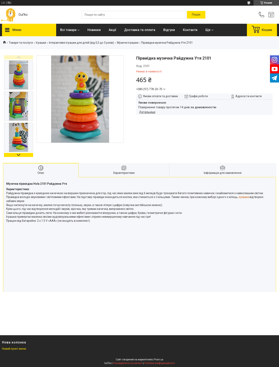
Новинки (94, 30)
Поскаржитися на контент (127, 363)
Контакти (190, 30)
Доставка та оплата (139, 30)
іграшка (244, 197)
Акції (112, 30)
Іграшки (41, 42)
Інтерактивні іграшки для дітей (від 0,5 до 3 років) (81, 42)
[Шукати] (196, 15)
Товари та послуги (21, 42)
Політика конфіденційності (159, 363)
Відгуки (169, 30)
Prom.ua (158, 359)
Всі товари (68, 30)
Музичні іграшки (127, 42)
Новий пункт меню (14, 348)
